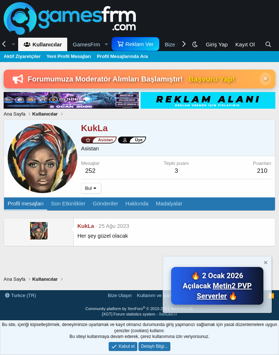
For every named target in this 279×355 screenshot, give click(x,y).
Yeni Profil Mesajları (68, 56)
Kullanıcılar (47, 44)
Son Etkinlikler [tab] (68, 203)
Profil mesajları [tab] (26, 203)
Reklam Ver (139, 44)
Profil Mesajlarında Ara (122, 56)
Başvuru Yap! (212, 79)
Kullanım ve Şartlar (157, 295)
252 (90, 170)
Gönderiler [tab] (105, 203)
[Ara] (268, 44)
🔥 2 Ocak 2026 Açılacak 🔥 (217, 285)
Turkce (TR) (20, 295)
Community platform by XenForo (139, 308)
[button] (89, 44)
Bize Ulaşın (120, 295)
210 (262, 170)
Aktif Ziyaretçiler (22, 56)
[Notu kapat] (265, 263)
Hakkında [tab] (136, 203)
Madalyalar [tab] (169, 203)
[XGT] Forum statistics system (139, 314)
